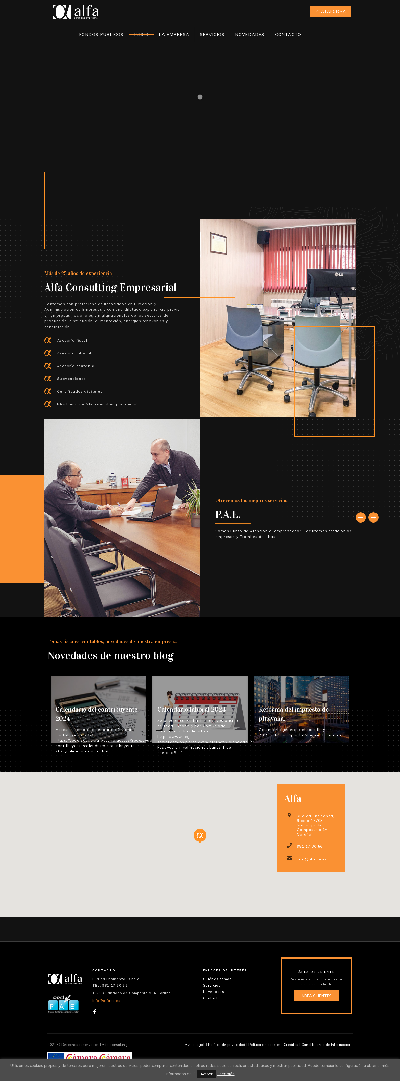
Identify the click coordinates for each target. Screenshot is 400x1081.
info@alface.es (312, 859)
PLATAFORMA (330, 11)
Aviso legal (194, 1044)
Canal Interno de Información (327, 1044)
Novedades (213, 992)
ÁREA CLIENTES (316, 995)
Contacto (211, 998)
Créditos (291, 1044)
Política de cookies (264, 1044)
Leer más (226, 1073)
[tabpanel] (285, 517)
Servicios (212, 985)
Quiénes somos (217, 979)
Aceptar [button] (207, 1074)
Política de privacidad (226, 1044)
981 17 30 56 (310, 846)
